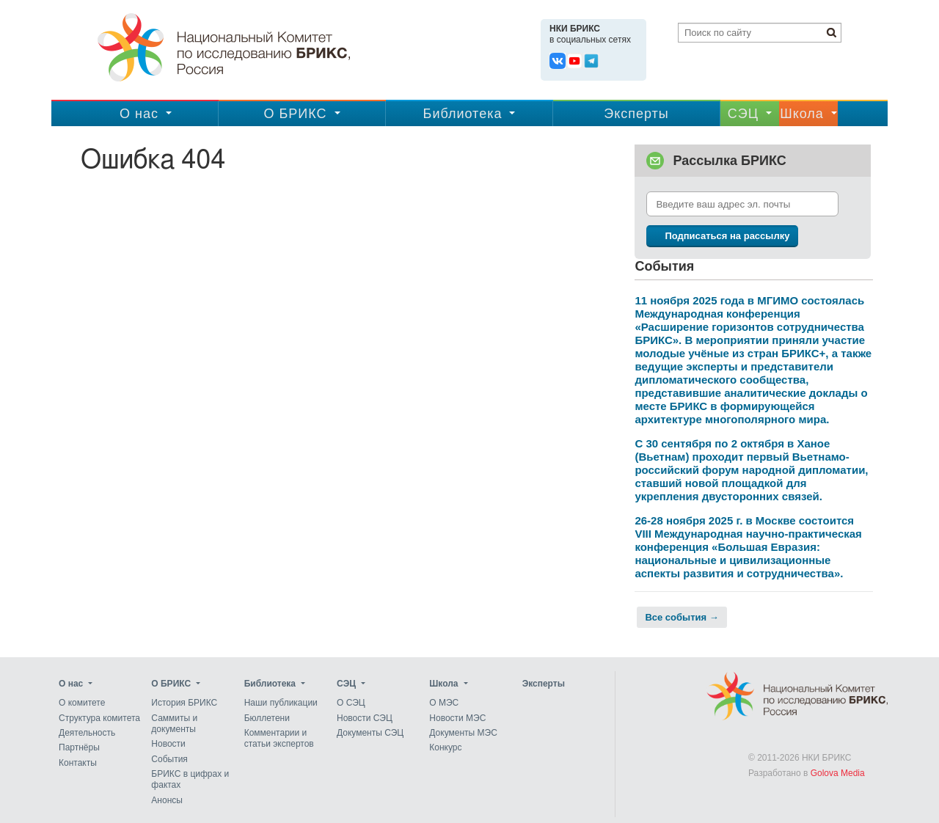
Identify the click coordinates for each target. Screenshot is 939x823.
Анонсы (167, 800)
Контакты (78, 763)
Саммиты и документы (174, 723)
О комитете (82, 703)
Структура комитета (99, 718)
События (169, 759)
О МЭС (443, 703)
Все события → (681, 617)
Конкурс (445, 748)
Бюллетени (267, 718)
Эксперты (636, 113)
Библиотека (463, 113)
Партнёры (79, 748)
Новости (168, 744)
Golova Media (838, 773)
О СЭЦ (351, 703)
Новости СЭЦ (364, 718)
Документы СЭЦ (370, 733)
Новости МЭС (457, 718)
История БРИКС (184, 703)
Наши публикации (281, 703)
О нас (139, 113)
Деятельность (87, 733)
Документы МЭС (463, 733)
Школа (802, 113)
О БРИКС (294, 113)
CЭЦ (743, 113)
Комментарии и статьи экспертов (279, 738)
